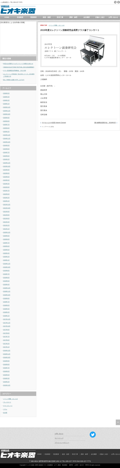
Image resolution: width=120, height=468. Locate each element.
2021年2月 (6, 225)
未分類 (5, 412)
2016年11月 (6, 354)
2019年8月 (6, 270)
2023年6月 (6, 176)
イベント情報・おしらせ (56, 25)
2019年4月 (6, 284)
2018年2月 (6, 312)
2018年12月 (6, 288)
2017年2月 (6, 343)
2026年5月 (6, 93)
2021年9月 (6, 211)
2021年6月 (6, 218)
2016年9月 (6, 361)
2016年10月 (6, 357)
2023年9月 (6, 169)
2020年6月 (6, 246)
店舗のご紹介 (100, 17)
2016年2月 (6, 381)
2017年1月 (6, 347)
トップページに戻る (48, 126)
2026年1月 (6, 103)
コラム (5, 409)
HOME (6, 17)
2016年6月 (6, 371)
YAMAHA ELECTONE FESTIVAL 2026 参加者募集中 (18, 67)
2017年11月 (6, 322)
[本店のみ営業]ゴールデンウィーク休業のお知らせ (18, 63)
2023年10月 (6, 166)
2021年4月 (6, 222)
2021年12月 (6, 204)
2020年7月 (6, 243)
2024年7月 (6, 152)
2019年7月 (6, 274)
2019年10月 (6, 267)
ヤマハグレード (7, 405)
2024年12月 (6, 135)
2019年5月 (6, 281)
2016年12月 (6, 350)
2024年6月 (6, 156)
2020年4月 (6, 253)
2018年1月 (6, 315)
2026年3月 (6, 97)
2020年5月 (6, 249)
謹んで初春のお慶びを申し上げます (13, 79)
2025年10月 (6, 114)
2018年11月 (6, 291)
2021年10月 (6, 208)
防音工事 (60, 17)
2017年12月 (6, 319)
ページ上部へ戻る (118, 422)
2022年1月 (6, 201)
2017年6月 (6, 340)
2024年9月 (6, 145)
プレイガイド (7, 402)
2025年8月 (6, 121)
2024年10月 (6, 142)
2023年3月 (6, 183)
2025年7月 (6, 124)
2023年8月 (6, 173)
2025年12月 (6, 107)
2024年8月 (6, 149)
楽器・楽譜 (47, 17)
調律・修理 (73, 17)
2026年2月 (6, 100)
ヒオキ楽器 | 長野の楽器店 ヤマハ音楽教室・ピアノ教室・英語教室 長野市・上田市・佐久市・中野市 (58, 465)
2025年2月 (6, 131)
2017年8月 (6, 333)
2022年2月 (6, 197)
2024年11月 (6, 138)
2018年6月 (6, 305)
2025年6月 (6, 128)
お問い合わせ (113, 17)
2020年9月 (6, 235)
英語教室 (33, 17)
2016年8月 (6, 364)
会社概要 (86, 17)
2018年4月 (6, 309)
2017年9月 (6, 329)
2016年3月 (6, 378)
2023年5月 (6, 180)
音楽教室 (20, 17)
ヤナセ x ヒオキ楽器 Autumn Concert (54, 122)
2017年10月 (6, 326)
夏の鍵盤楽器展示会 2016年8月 (105, 122)
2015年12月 (6, 385)
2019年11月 (6, 263)
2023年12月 (6, 163)
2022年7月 (6, 190)
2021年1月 (6, 229)
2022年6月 (6, 194)
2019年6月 (6, 277)
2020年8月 (6, 239)
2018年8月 (6, 298)
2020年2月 (6, 256)
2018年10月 (6, 295)
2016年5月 (6, 375)
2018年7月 (6, 302)
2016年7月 (6, 368)
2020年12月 (6, 232)
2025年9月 (6, 117)
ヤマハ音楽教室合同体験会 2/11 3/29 (14, 70)
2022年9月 (6, 187)
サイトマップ (59, 438)
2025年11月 (6, 110)
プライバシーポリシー (62, 443)
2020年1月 (6, 260)
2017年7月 (6, 336)
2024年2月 (6, 159)
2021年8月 (6, 215)
